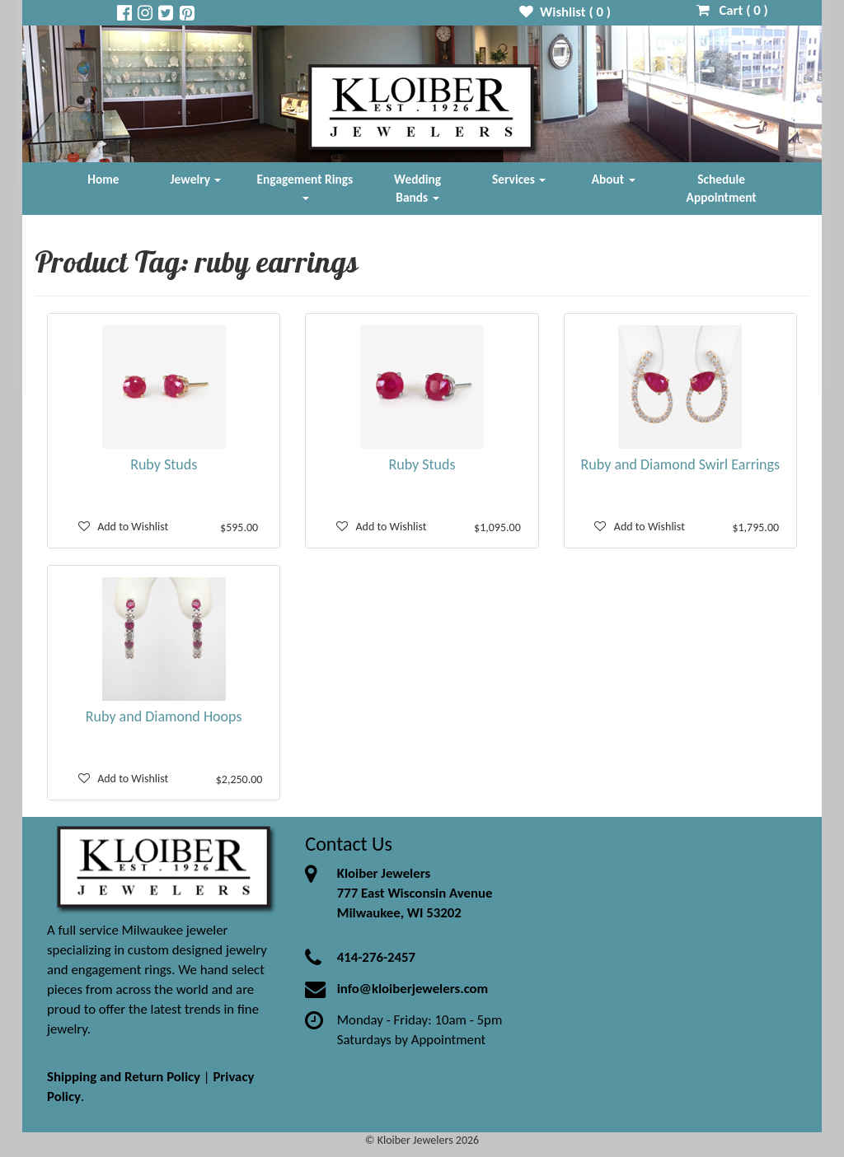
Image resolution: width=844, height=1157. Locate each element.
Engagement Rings (305, 185)
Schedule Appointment (722, 188)
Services (519, 179)
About (613, 179)
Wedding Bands (417, 188)
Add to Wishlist (123, 527)
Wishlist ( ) (565, 12)
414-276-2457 (376, 957)
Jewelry (196, 179)
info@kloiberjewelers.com (413, 988)
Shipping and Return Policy (123, 1076)
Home (103, 179)
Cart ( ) (732, 10)
